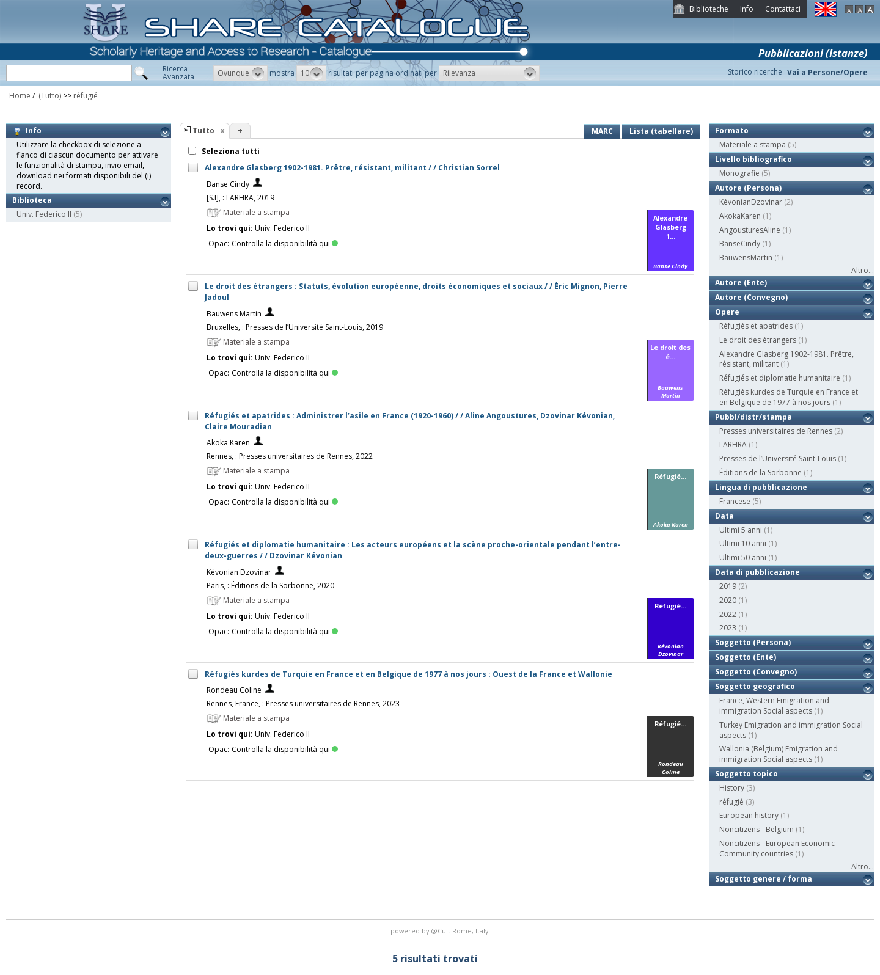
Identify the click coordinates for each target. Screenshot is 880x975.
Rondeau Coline (234, 690)
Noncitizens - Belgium (756, 829)
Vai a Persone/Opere (827, 72)
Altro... (862, 270)
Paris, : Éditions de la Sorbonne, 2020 (270, 585)
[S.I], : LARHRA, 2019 (240, 197)
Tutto (204, 130)
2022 (727, 614)
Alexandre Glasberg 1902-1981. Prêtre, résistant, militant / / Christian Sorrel (352, 167)
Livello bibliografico (753, 159)
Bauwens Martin (234, 314)
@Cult (441, 930)
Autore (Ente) (741, 282)
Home (20, 95)
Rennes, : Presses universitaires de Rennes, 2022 (290, 456)
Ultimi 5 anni (740, 530)
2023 (727, 628)
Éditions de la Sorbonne (760, 472)
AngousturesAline (749, 230)
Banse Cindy (228, 184)
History (731, 788)
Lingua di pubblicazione (761, 487)
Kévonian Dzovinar (239, 572)
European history (749, 815)
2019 (727, 586)
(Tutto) (49, 95)
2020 (727, 600)
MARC (602, 131)
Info (747, 9)
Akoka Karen (228, 442)
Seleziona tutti (230, 151)
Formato (732, 130)
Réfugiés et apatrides (756, 326)
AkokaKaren (740, 216)
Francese (734, 501)
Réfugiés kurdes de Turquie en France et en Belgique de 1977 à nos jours (788, 397)
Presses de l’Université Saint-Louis (777, 458)
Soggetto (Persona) (753, 642)
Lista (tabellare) (661, 131)
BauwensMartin (745, 257)
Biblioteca (32, 200)
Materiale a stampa (752, 144)
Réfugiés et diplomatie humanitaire (779, 378)
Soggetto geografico (755, 686)
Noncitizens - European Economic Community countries (777, 848)
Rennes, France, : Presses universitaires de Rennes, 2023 (303, 703)
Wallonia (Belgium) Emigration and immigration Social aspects (778, 753)
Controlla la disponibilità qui (285, 243)
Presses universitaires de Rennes (775, 431)
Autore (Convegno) (751, 297)
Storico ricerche (755, 72)
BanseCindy (739, 243)
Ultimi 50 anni (742, 557)
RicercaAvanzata (178, 73)
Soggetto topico (746, 774)
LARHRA (733, 444)
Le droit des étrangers (757, 340)
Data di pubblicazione (757, 572)
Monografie (739, 173)
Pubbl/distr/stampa (753, 417)
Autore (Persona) (748, 188)
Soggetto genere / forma (763, 879)
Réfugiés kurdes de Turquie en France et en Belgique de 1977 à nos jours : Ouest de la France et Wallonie (408, 674)
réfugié (85, 95)
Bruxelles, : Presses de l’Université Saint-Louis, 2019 (295, 327)
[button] (240, 73)
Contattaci (783, 9)
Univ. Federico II (44, 214)
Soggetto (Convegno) (756, 671)
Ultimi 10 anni (742, 543)
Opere (727, 312)
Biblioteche (708, 9)
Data (724, 516)
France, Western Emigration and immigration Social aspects (774, 705)
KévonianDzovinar (750, 202)
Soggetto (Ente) (745, 657)
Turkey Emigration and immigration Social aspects (791, 730)
